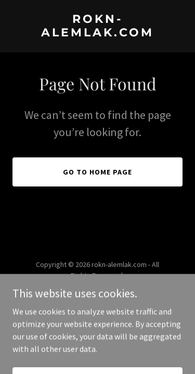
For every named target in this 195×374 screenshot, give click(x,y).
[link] (97, 33)
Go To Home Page (97, 172)
